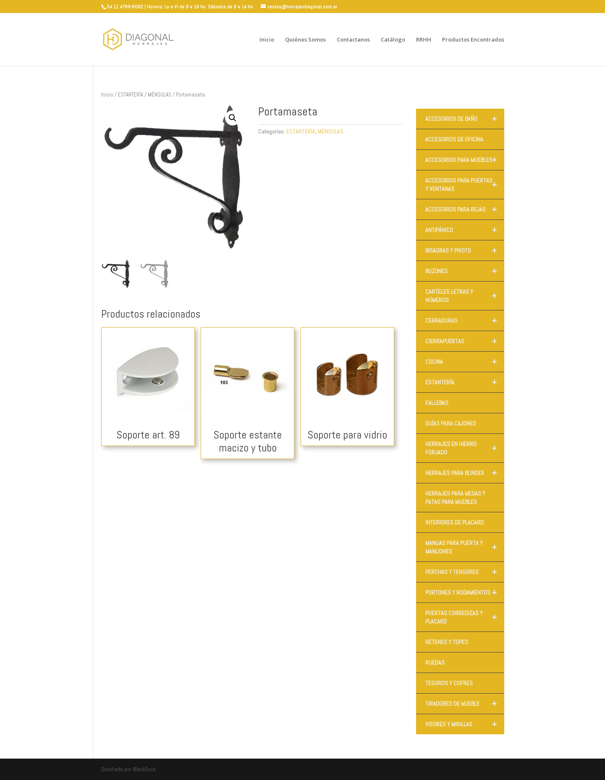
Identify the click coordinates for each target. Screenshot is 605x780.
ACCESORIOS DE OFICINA (454, 139)
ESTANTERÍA (130, 94)
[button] (232, 117)
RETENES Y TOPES (446, 642)
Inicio (266, 40)
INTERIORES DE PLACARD (454, 522)
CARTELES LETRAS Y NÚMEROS (464, 296)
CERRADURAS (464, 320)
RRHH (423, 40)
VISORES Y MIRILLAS (464, 724)
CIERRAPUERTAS (464, 341)
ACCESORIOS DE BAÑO (464, 119)
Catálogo (393, 40)
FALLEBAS (436, 403)
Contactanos (353, 40)
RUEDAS (435, 662)
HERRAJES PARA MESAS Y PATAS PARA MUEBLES (455, 498)
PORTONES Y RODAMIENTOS (464, 592)
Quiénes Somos (305, 40)
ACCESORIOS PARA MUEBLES (464, 160)
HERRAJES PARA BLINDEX (464, 473)
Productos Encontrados (473, 40)
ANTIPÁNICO (464, 230)
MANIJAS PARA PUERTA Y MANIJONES (464, 547)
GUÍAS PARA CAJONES (450, 423)
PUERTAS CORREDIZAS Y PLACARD (464, 617)
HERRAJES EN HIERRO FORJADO (464, 448)
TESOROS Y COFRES (449, 683)
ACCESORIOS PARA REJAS (464, 209)
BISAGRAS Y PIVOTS (464, 250)
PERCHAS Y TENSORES (464, 572)
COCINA (464, 362)
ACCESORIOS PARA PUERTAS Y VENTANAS (464, 184)
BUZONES (464, 271)
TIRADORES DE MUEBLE (464, 704)
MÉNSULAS (159, 94)
